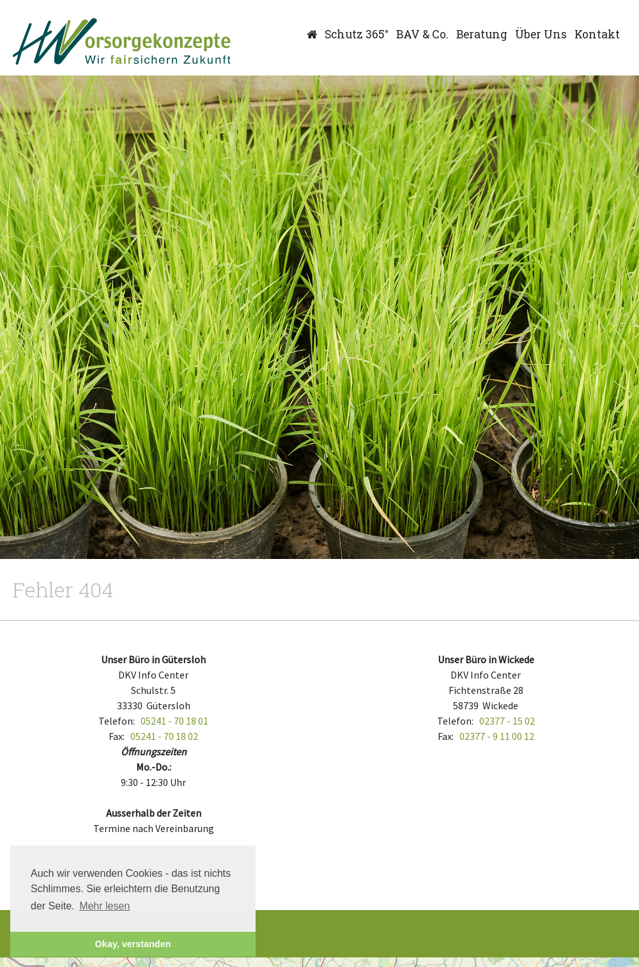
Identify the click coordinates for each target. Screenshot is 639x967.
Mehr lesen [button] (104, 905)
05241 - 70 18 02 (164, 736)
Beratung (481, 34)
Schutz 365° (357, 34)
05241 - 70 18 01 (174, 720)
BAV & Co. (422, 34)
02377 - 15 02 (507, 720)
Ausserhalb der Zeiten (153, 812)
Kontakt (597, 34)
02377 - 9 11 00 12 (496, 736)
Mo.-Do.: (153, 766)
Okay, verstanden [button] (133, 944)
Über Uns (541, 34)
